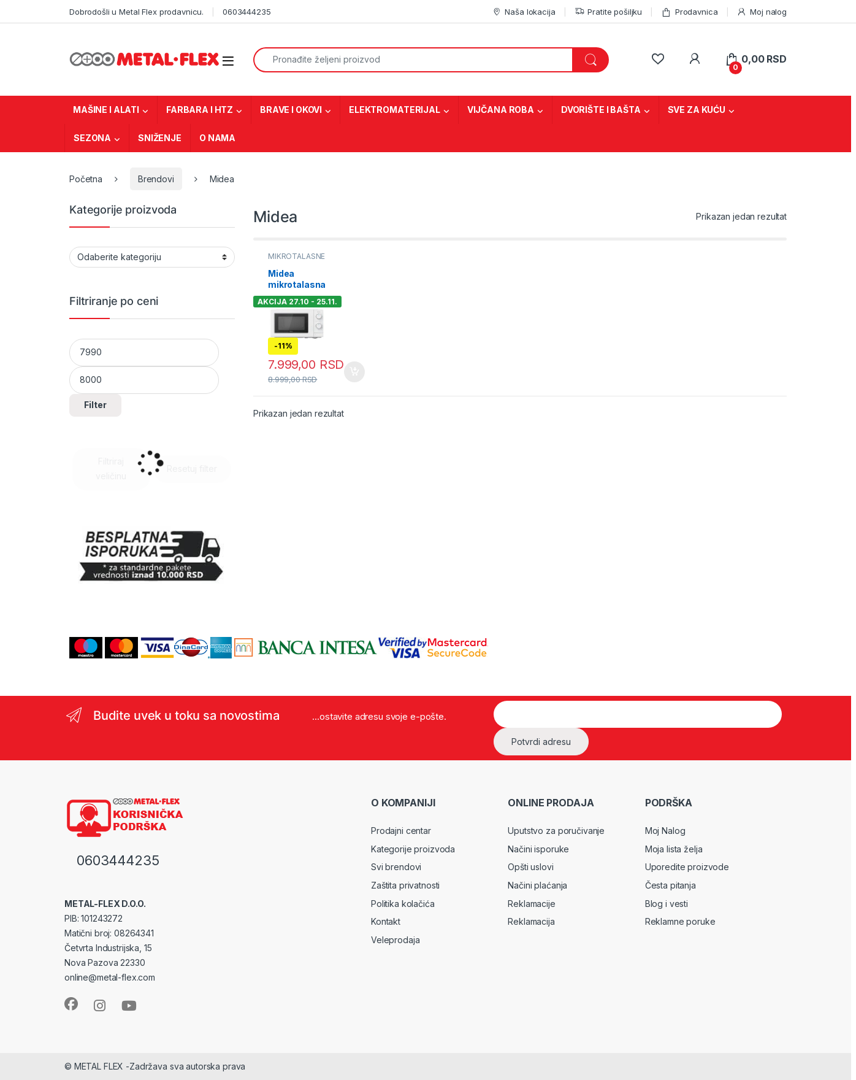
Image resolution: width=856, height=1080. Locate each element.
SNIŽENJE (160, 138)
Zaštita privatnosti (405, 885)
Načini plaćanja (537, 885)
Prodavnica (689, 12)
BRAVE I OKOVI (291, 109)
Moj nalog (761, 12)
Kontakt (385, 921)
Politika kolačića (403, 903)
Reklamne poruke (680, 921)
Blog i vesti (666, 903)
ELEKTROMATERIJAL (394, 109)
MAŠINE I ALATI (106, 109)
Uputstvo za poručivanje (556, 830)
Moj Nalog (665, 830)
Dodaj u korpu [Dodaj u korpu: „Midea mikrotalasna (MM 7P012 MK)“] (354, 371)
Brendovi (156, 179)
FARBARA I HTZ (199, 109)
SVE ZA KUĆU (696, 109)
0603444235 (247, 12)
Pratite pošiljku (609, 12)
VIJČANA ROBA (500, 109)
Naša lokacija (524, 12)
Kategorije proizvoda (413, 849)
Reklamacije (531, 903)
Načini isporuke (538, 849)
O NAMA (217, 138)
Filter (95, 404)
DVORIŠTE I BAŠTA (601, 109)
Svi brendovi (396, 867)
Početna (85, 179)
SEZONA (92, 138)
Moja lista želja (674, 849)
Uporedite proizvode (687, 867)
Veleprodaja (395, 940)
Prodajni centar (401, 830)
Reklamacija (531, 921)
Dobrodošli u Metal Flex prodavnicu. (136, 12)
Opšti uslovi (530, 867)
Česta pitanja (670, 885)
